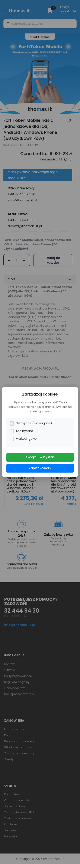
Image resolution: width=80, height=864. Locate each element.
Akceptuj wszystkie (40, 457)
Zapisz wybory (40, 468)
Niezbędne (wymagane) (30, 423)
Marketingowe (23, 439)
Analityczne (21, 431)
